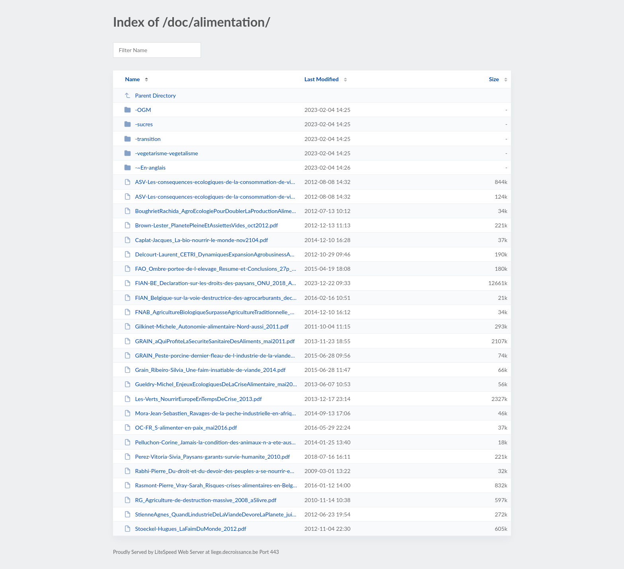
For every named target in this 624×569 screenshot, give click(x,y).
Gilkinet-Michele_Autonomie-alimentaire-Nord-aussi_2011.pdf (206, 326)
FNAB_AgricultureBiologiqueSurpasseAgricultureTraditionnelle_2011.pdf (210, 312)
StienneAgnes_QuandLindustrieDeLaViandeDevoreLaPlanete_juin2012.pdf (210, 514)
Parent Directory (150, 95)
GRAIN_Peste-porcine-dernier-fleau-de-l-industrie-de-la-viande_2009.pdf (210, 355)
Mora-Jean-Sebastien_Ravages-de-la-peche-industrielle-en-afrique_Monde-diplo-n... (210, 413)
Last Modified (321, 79)
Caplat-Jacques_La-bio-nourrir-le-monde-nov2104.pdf (196, 240)
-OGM (137, 109)
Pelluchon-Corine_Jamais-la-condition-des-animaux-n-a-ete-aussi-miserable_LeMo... (210, 442)
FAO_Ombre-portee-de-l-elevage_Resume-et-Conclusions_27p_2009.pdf (210, 268)
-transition (142, 138)
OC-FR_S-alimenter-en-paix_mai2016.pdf (180, 427)
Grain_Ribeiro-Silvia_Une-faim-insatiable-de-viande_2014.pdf (205, 369)
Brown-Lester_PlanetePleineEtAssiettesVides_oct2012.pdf (201, 225)
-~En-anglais (145, 167)
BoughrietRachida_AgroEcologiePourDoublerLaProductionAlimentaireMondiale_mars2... (210, 210)
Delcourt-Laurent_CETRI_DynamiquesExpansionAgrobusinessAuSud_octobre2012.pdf (210, 254)
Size (494, 79)
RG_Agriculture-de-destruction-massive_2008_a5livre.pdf (200, 500)
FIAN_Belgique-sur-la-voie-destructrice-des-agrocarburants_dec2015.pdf (210, 297)
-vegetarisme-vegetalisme (161, 153)
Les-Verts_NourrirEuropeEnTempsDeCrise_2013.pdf (193, 398)
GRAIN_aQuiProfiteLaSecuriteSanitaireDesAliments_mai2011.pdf (209, 341)
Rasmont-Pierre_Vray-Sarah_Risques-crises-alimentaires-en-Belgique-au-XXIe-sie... (210, 485)
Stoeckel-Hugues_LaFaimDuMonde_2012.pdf (185, 528)
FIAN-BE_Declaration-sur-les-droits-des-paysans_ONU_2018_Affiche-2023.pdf (210, 283)
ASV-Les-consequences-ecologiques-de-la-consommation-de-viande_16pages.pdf (210, 181)
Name (132, 79)
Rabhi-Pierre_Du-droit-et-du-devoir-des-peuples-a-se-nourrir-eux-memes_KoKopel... (210, 470)
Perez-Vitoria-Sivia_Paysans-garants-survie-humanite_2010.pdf (207, 456)
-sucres (138, 124)
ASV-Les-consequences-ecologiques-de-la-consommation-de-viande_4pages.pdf (210, 196)
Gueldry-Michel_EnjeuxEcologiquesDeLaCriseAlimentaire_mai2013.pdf (210, 384)
